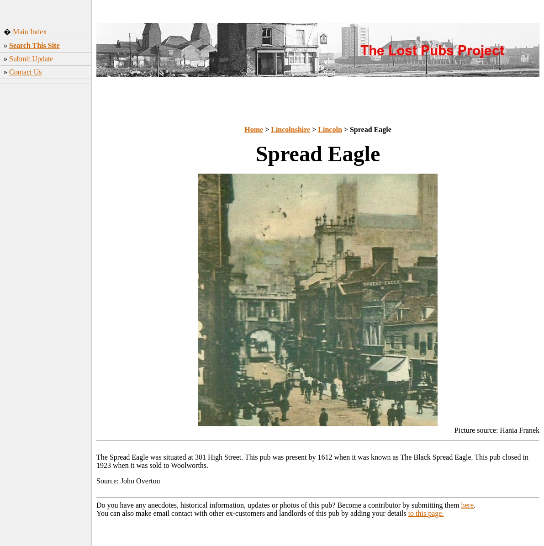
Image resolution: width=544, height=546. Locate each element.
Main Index (30, 32)
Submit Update (31, 59)
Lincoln (330, 129)
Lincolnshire (290, 129)
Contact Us (25, 72)
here (467, 505)
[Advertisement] (46, 148)
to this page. (426, 513)
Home (253, 129)
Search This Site (34, 45)
